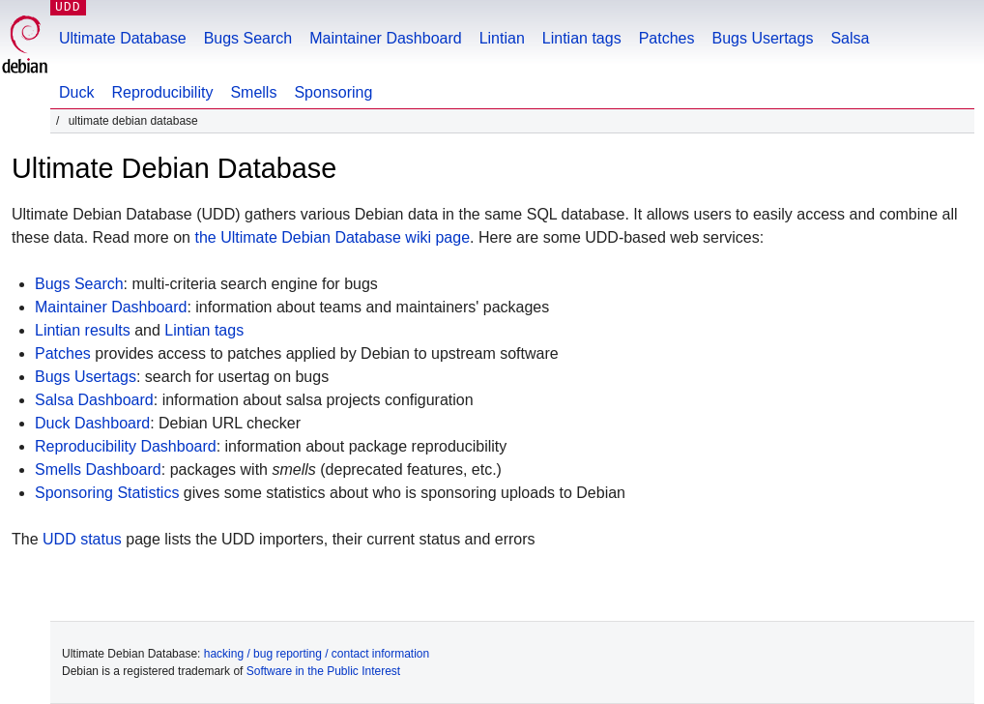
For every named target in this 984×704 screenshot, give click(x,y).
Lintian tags (582, 38)
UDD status (82, 539)
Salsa (849, 38)
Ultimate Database (123, 38)
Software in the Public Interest (323, 671)
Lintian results (82, 330)
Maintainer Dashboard (385, 38)
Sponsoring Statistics (107, 492)
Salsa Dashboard (94, 400)
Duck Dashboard (92, 423)
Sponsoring (333, 92)
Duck (76, 92)
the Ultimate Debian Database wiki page (332, 237)
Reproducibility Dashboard (126, 446)
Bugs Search (248, 38)
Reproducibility (162, 92)
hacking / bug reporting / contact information (316, 653)
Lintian (502, 38)
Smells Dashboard (98, 469)
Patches (667, 38)
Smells (253, 92)
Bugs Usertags (762, 38)
